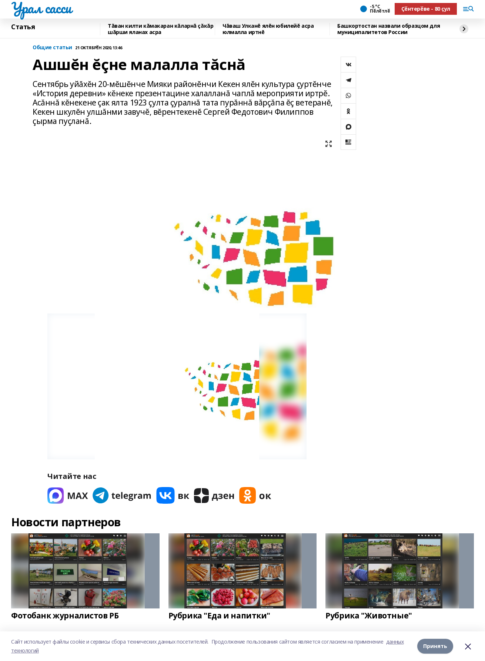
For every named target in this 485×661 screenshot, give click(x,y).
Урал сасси (41, 8)
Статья (23, 27)
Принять (435, 646)
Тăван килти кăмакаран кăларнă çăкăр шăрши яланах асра (160, 29)
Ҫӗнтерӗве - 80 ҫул (425, 8)
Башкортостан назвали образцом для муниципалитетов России (388, 29)
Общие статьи (52, 47)
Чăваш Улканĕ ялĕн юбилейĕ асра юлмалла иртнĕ (268, 29)
